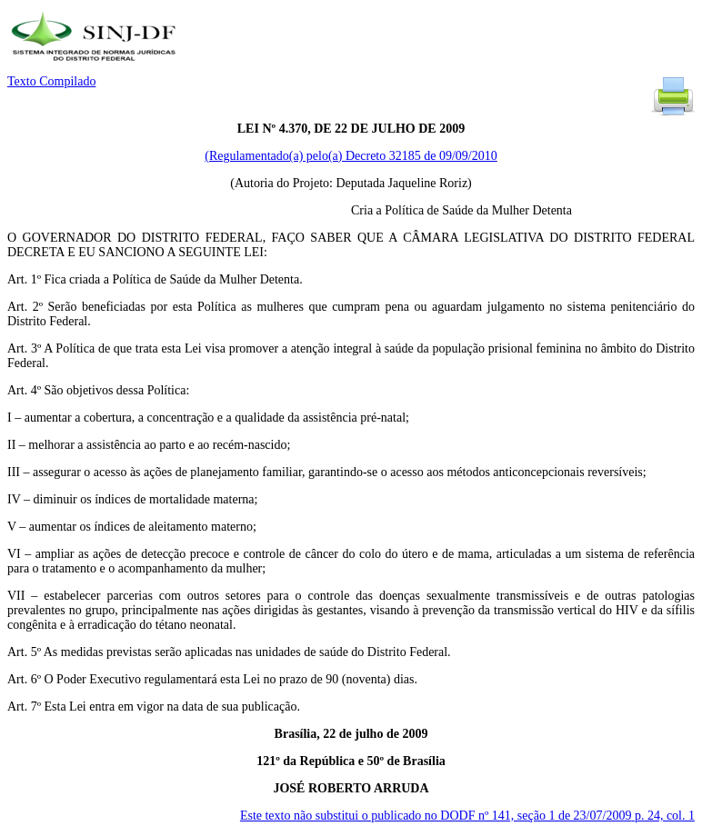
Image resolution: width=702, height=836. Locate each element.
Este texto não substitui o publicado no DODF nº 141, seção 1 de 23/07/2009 (467, 815)
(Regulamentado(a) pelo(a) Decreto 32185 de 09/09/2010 (351, 156)
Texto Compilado (51, 81)
